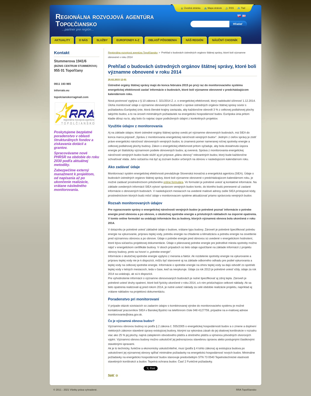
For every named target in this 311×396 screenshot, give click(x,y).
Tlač (243, 8)
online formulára (173, 182)
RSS (231, 8)
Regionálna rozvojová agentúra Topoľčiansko (133, 52)
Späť (111, 375)
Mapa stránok (215, 8)
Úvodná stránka (192, 8)
